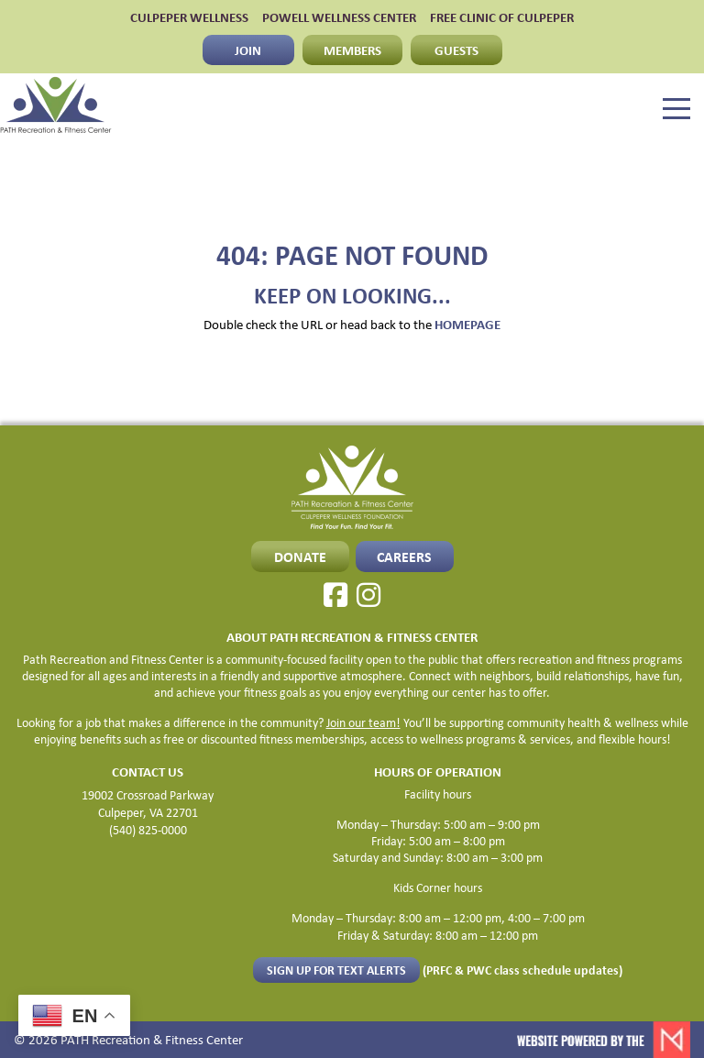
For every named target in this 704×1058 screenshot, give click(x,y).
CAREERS (404, 556)
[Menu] (676, 109)
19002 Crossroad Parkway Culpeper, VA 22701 (148, 803)
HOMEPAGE (467, 323)
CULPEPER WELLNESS (189, 17)
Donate (300, 556)
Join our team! (363, 722)
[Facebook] (335, 595)
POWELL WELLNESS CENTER (339, 17)
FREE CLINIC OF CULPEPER (502, 17)
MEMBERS (352, 49)
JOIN (248, 49)
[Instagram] (368, 595)
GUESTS (456, 49)
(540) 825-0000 (148, 829)
